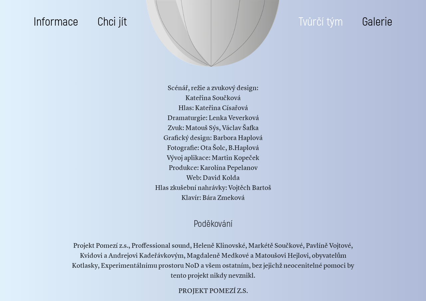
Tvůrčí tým (321, 22)
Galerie (377, 22)
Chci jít (112, 22)
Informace (56, 22)
